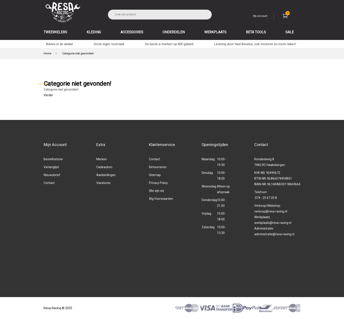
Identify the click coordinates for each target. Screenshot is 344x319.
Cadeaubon (104, 167)
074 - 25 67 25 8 (266, 198)
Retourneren (158, 167)
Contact (49, 183)
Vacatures (103, 183)
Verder (48, 95)
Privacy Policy (158, 183)
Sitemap (155, 175)
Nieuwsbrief (52, 175)
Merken (101, 159)
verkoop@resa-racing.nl (270, 211)
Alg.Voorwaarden (161, 198)
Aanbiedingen (106, 175)
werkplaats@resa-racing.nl (272, 223)
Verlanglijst (51, 167)
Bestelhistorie (53, 159)
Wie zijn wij (156, 190)
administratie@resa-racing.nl (274, 234)
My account (260, 16)
